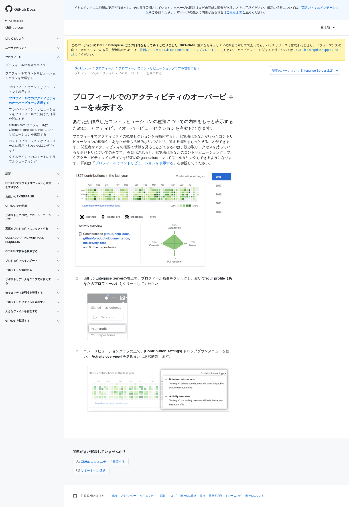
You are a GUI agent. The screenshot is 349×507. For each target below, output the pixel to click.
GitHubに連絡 (188, 495)
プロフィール (104, 68)
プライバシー (128, 495)
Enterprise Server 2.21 (305, 70)
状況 (162, 495)
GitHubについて (254, 495)
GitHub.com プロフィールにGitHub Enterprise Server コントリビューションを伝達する (31, 129)
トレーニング (233, 495)
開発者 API (215, 495)
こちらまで (234, 12)
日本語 (328, 27)
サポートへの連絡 (91, 470)
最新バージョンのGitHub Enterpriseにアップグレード (177, 50)
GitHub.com (14, 27)
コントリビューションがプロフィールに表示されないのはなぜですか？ (32, 145)
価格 (202, 495)
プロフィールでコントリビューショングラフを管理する (158, 68)
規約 (114, 495)
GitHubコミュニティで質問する (100, 461)
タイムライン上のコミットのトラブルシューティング (32, 159)
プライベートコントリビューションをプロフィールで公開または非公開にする (32, 113)
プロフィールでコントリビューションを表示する (32, 89)
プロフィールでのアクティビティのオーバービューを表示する (32, 100)
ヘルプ (172, 495)
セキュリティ (148, 495)
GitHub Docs (25, 9)
